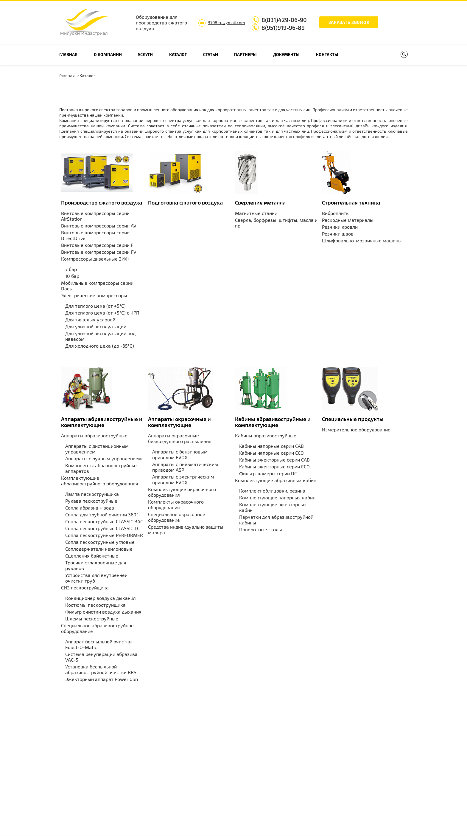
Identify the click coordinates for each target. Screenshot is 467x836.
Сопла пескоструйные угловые (100, 542)
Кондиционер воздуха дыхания (100, 598)
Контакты (327, 54)
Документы (286, 54)
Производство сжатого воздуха (101, 202)
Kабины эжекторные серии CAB (274, 459)
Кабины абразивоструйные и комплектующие (273, 422)
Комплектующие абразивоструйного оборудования (99, 480)
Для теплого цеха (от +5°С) (95, 306)
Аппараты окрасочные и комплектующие (179, 422)
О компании (108, 54)
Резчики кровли (340, 227)
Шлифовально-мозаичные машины (362, 240)
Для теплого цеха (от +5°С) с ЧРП (102, 312)
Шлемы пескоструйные (91, 618)
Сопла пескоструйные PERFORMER (104, 535)
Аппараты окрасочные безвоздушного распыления (179, 438)
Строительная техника (351, 202)
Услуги (145, 54)
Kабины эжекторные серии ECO (274, 466)
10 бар (72, 276)
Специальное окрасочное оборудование (176, 517)
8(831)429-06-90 (284, 19)
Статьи (210, 54)
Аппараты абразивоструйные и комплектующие (101, 422)
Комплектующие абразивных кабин (275, 480)
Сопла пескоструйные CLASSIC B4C (104, 521)
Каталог (178, 54)
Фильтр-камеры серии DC (268, 473)
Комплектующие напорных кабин (277, 497)
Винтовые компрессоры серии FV (98, 252)
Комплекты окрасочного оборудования (176, 504)
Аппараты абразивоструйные (94, 435)
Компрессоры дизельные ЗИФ (95, 258)
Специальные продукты (353, 419)
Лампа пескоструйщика (92, 494)
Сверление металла (260, 202)
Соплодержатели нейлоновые (99, 549)
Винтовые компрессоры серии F (97, 245)
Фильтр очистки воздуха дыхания (103, 611)
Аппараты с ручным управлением (103, 458)
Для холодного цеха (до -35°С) (99, 346)
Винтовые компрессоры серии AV (98, 225)
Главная (68, 54)
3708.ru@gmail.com (226, 22)
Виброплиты (336, 213)
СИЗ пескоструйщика (85, 587)
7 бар (71, 269)
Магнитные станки (256, 213)
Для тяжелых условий (90, 319)
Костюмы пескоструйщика (95, 605)
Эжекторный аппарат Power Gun (101, 679)
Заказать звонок (349, 22)
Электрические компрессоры (94, 295)
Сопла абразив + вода (89, 507)
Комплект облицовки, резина (272, 490)
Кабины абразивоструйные (265, 435)
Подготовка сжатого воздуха (185, 202)
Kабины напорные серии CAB (271, 446)
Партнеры (245, 54)
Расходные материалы (347, 220)
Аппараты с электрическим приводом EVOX (183, 479)
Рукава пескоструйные (91, 501)
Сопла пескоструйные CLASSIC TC (102, 528)
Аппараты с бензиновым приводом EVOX (180, 454)
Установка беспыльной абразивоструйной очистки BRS (100, 669)
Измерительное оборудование (356, 429)
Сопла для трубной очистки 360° (101, 514)
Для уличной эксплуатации (95, 326)
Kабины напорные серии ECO (271, 453)
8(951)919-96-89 (283, 27)
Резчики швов (338, 233)
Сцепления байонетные (91, 555)
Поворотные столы (260, 529)
